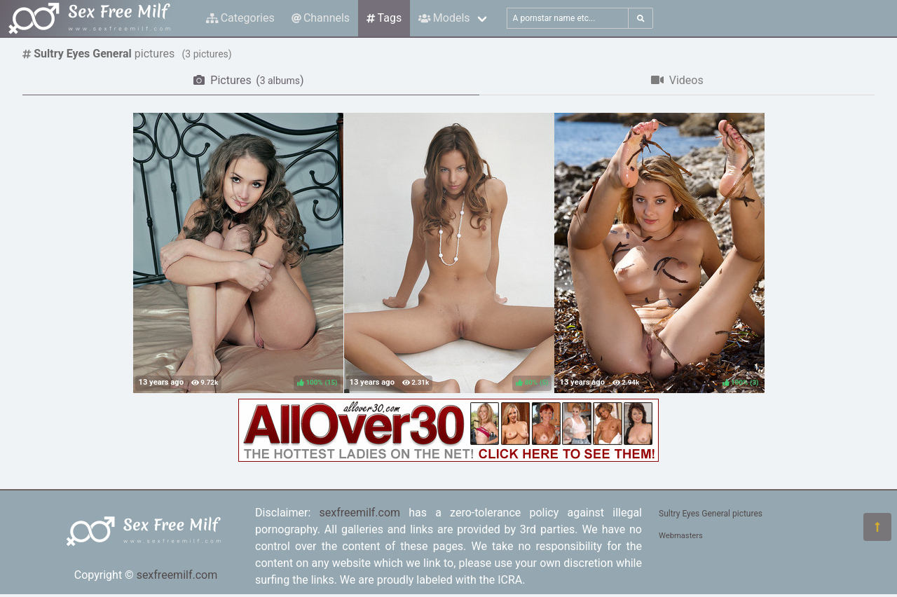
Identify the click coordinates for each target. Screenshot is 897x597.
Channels (321, 18)
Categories (240, 18)
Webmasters (681, 535)
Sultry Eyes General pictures (710, 514)
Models (444, 18)
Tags (384, 18)
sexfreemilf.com (177, 575)
